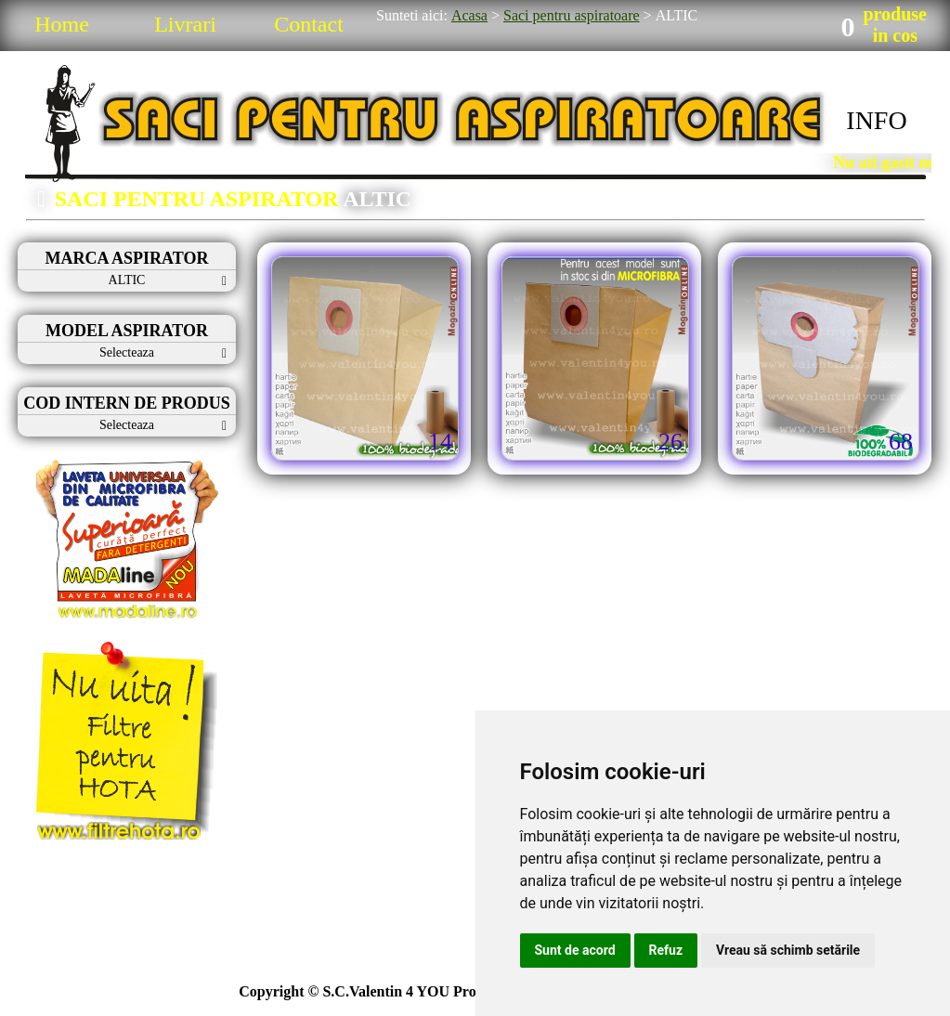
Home (61, 24)
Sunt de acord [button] (575, 950)
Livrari (185, 24)
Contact (309, 24)
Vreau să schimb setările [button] (788, 950)
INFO (876, 120)
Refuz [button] (666, 950)
